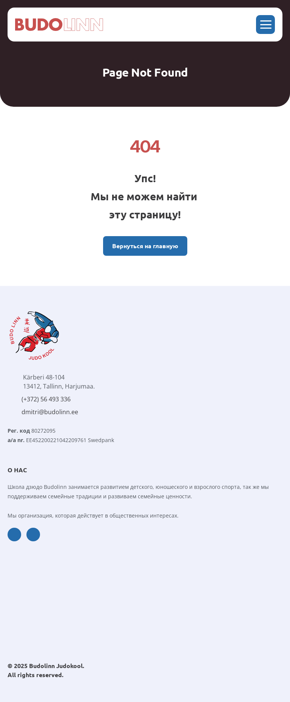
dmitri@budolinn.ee (50, 412)
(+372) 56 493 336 (46, 399)
